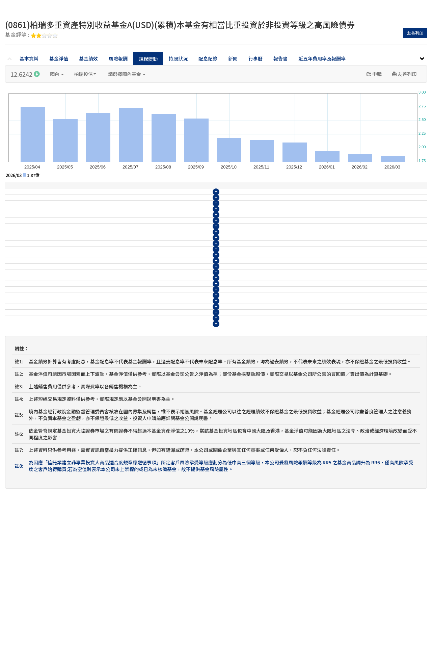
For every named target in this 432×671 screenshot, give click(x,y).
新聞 (233, 58)
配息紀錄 (207, 58)
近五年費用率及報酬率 (322, 58)
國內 (57, 74)
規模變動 (148, 58)
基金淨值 (58, 58)
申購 (374, 74)
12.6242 (25, 74)
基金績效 (88, 58)
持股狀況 (178, 58)
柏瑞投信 (85, 74)
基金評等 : (31, 35)
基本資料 (29, 58)
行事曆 (255, 58)
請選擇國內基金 (126, 74)
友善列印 (415, 33)
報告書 (280, 58)
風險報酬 (118, 58)
